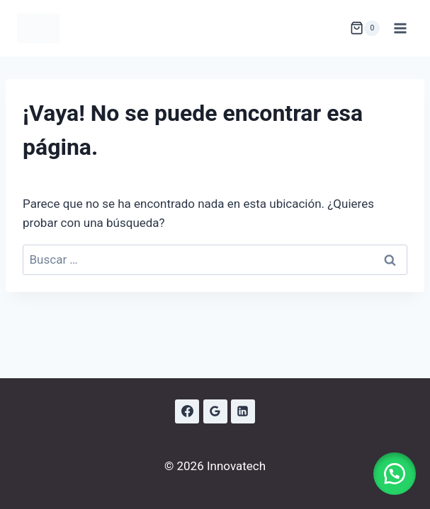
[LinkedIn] (243, 411)
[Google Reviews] (215, 411)
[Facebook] (187, 411)
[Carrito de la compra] (365, 28)
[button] (394, 473)
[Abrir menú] (400, 28)
